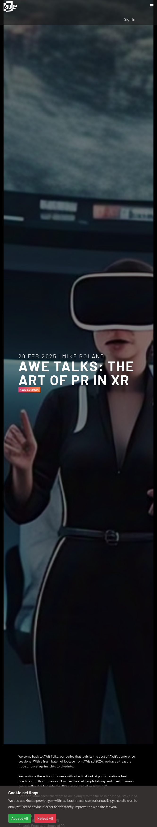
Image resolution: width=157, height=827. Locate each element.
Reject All (45, 818)
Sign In (129, 19)
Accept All (19, 818)
